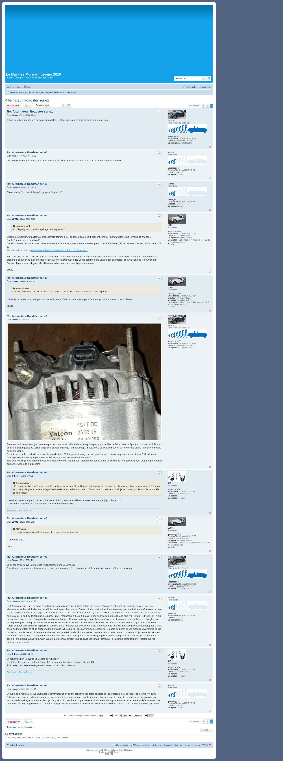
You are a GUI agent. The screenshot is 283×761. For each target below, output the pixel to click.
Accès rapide (16, 87)
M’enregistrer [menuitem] (191, 87)
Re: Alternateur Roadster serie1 (30, 111)
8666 (179, 231)
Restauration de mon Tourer (19, 510)
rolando (171, 152)
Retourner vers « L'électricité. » (21, 727)
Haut (210, 147)
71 (178, 168)
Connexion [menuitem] (206, 87)
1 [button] (207, 106)
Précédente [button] (203, 106)
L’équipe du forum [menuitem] (142, 745)
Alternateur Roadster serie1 (27, 100)
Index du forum (17, 745)
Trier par (123, 715)
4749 (179, 489)
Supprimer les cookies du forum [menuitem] (168, 745)
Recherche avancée (208, 78)
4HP (169, 483)
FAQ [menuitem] (28, 87)
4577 (179, 136)
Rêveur (171, 121)
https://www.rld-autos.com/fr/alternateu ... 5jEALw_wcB (59, 250)
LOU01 (170, 225)
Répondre (12, 105)
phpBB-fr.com (113, 752)
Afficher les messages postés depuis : (88, 715)
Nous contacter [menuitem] (123, 745)
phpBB (100, 750)
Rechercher (203, 78)
